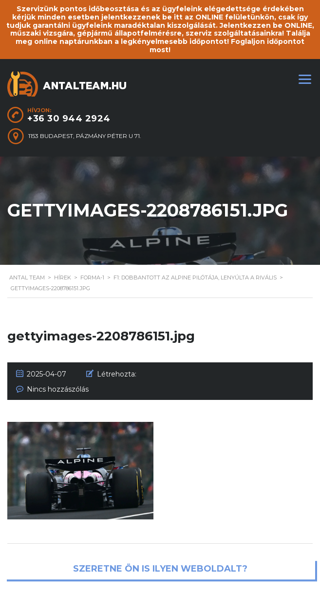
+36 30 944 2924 (69, 118)
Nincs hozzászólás (58, 389)
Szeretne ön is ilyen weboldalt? (160, 569)
